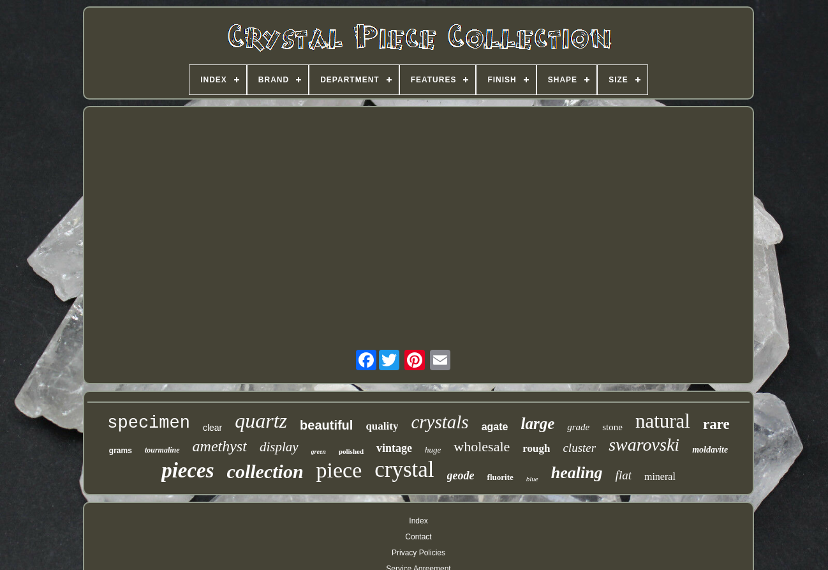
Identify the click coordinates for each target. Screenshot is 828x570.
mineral (660, 476)
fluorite (500, 477)
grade (578, 427)
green (318, 451)
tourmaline (162, 450)
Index (418, 520)
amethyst (220, 446)
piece (339, 470)
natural (662, 421)
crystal (404, 469)
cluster (579, 447)
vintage (394, 448)
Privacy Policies (418, 552)
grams (120, 450)
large (537, 423)
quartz (261, 420)
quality (382, 426)
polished (351, 451)
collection (265, 471)
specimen (148, 423)
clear (212, 428)
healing (577, 472)
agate (495, 426)
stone (612, 427)
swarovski (644, 444)
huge (433, 449)
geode (461, 475)
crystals (439, 422)
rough (536, 448)
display (279, 446)
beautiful (326, 425)
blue (532, 479)
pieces (187, 470)
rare (716, 424)
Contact (418, 536)
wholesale (482, 446)
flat (624, 475)
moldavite (710, 449)
